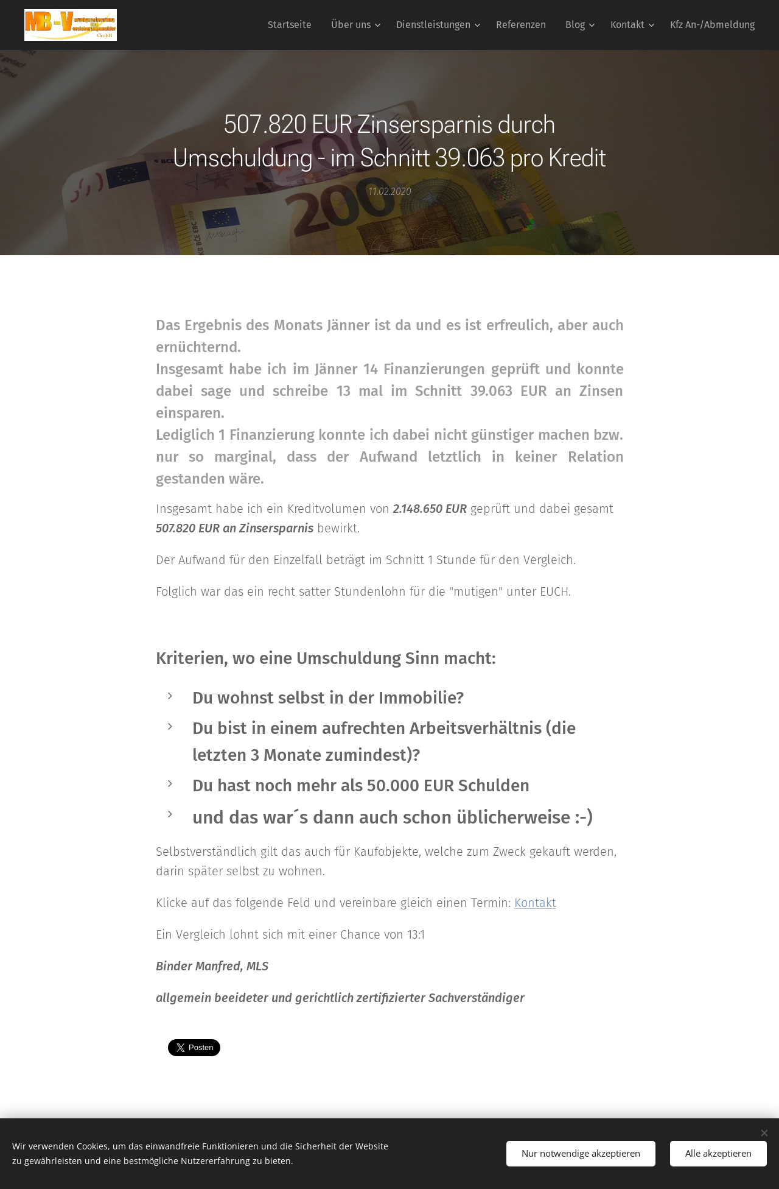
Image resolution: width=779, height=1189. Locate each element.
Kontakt (535, 902)
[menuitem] (293, 25)
